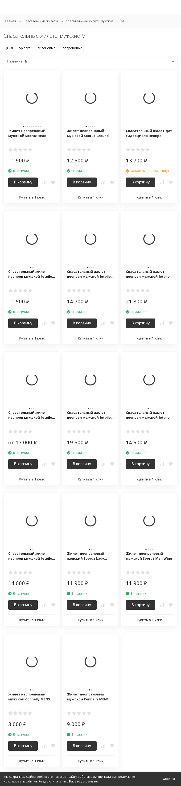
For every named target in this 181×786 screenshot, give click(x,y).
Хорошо (169, 779)
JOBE (10, 48)
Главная (10, 21)
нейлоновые (45, 48)
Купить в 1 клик (32, 197)
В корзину (23, 182)
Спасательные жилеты (41, 21)
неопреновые (71, 48)
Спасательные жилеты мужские (90, 21)
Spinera (24, 48)
